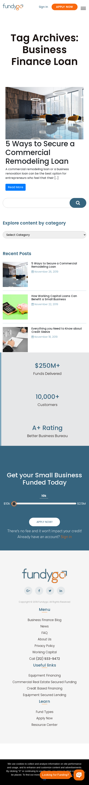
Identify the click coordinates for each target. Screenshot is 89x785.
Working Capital (44, 652)
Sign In (43, 7)
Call (44, 659)
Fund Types (44, 712)
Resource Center (44, 725)
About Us (44, 639)
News (44, 626)
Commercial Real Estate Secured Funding (44, 682)
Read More (15, 187)
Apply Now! (44, 522)
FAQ (44, 633)
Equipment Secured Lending (44, 695)
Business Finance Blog (44, 620)
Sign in (66, 536)
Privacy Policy (45, 646)
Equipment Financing (45, 675)
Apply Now (64, 7)
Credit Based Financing (44, 688)
